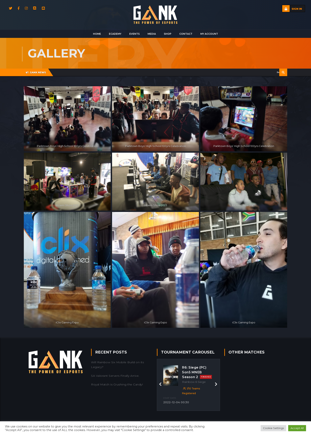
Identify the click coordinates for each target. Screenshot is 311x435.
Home (97, 33)
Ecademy (115, 33)
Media (152, 33)
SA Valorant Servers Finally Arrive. (115, 376)
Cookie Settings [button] (273, 428)
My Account (209, 33)
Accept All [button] (297, 428)
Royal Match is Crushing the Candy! (117, 384)
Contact (185, 33)
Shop (167, 33)
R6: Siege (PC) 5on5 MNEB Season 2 (197, 372)
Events (134, 33)
